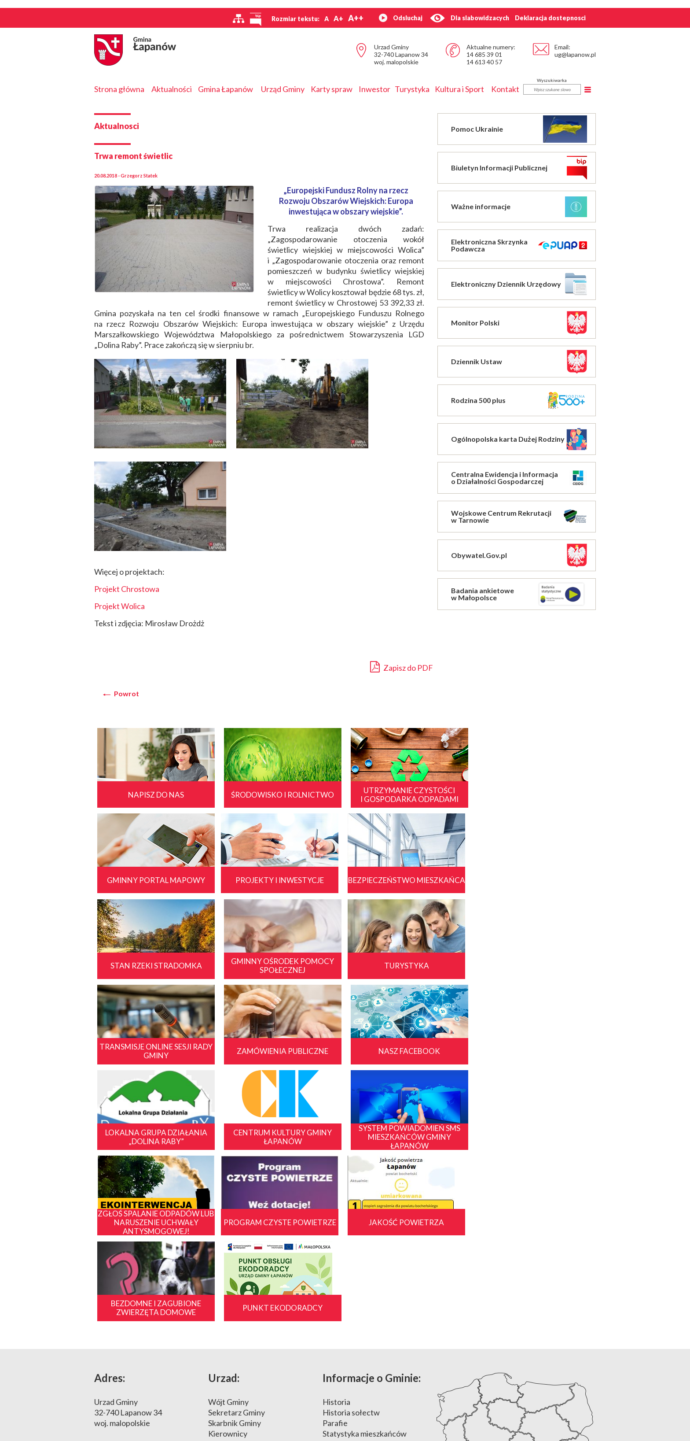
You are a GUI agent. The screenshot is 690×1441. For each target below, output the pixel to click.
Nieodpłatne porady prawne (256, 1332)
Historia (336, 1248)
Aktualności (171, 89)
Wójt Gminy (228, 1248)
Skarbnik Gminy (234, 1269)
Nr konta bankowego (243, 1311)
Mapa (516, 1288)
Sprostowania (231, 1321)
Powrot (126, 693)
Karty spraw (331, 89)
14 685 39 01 (484, 54)
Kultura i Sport (459, 89)
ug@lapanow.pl (575, 54)
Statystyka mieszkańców (365, 1279)
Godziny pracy (232, 1290)
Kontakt (505, 89)
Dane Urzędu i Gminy (243, 1300)
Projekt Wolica (119, 606)
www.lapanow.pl (122, 1332)
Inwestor (374, 89)
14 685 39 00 (132, 1311)
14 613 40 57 (484, 62)
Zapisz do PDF (401, 666)
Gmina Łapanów (225, 89)
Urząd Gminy (283, 89)
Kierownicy (227, 1279)
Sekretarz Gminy (236, 1258)
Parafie (335, 1269)
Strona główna (119, 89)
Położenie (340, 1290)
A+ (338, 18)
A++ (355, 18)
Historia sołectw (351, 1258)
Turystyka (412, 89)
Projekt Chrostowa (126, 589)
